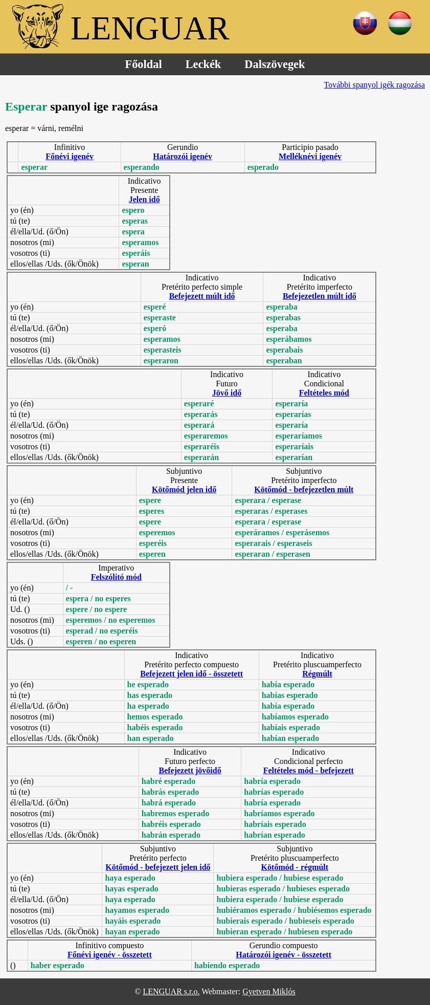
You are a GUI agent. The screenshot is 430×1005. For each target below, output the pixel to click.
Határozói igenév (182, 156)
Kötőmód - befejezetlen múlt (303, 489)
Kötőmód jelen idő (184, 489)
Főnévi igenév (70, 156)
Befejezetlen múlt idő (319, 296)
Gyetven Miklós (269, 991)
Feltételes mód (324, 392)
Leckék (203, 64)
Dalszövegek (274, 64)
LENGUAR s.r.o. (171, 991)
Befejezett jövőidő (190, 770)
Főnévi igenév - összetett (109, 954)
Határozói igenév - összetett (283, 954)
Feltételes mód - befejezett (308, 770)
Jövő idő (226, 392)
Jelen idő (144, 199)
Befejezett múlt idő (202, 296)
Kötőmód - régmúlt (295, 867)
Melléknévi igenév (310, 156)
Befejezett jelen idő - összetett (191, 673)
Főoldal (143, 64)
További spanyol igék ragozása (374, 84)
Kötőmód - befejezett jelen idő (157, 867)
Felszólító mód (116, 577)
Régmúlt (317, 673)
